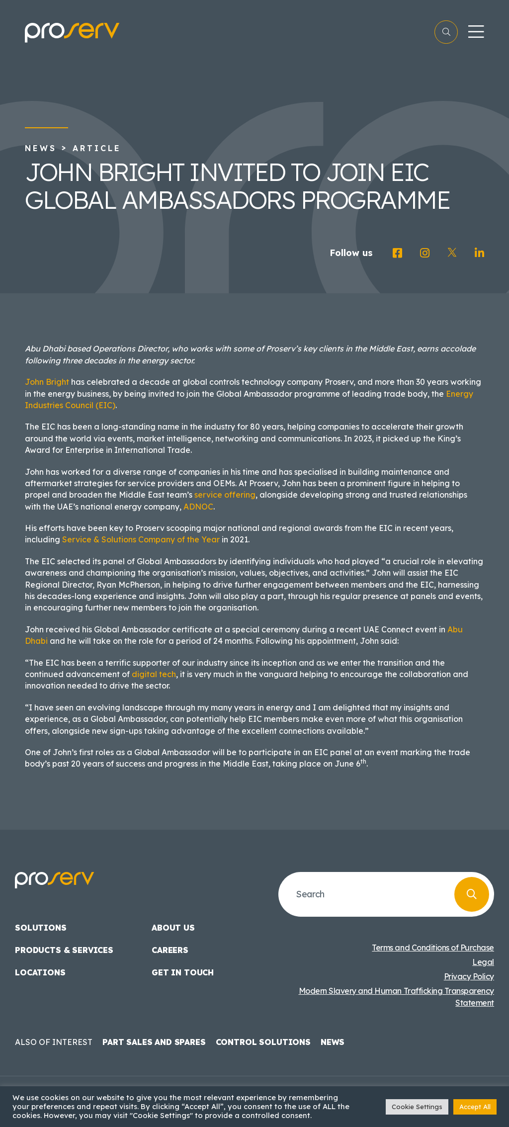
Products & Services (64, 950)
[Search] (471, 894)
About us (173, 928)
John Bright (47, 382)
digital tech (154, 674)
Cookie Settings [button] (417, 1107)
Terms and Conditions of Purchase (433, 948)
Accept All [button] (475, 1107)
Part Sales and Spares (154, 1042)
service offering (224, 495)
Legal (483, 962)
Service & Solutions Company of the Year (141, 539)
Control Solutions (263, 1042)
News (41, 148)
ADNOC (198, 507)
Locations (40, 972)
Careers (170, 950)
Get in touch (183, 972)
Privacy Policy (469, 976)
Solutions (41, 928)
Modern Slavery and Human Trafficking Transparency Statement (396, 997)
